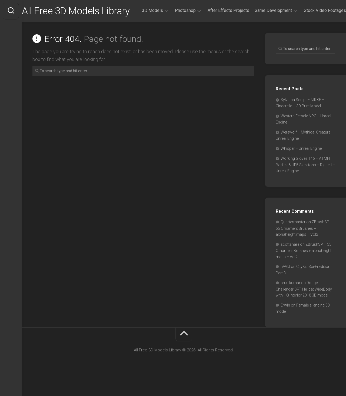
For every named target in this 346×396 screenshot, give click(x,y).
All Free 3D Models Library (86, 11)
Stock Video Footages (314, 32)
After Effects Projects (217, 32)
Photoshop (174, 32)
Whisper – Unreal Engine (301, 167)
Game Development (262, 32)
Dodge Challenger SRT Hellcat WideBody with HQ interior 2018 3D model (304, 307)
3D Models (141, 32)
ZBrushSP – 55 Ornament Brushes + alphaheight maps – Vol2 (304, 246)
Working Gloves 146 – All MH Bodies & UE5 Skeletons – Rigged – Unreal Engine (305, 183)
